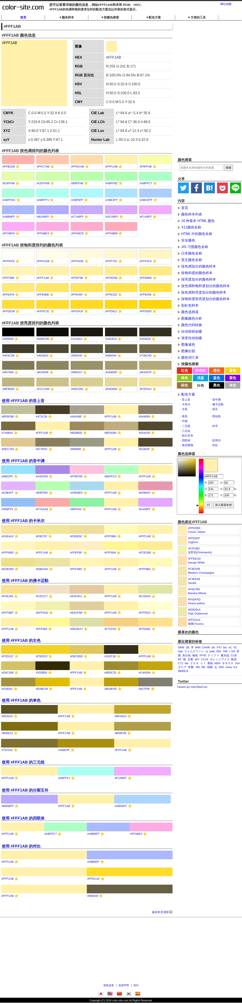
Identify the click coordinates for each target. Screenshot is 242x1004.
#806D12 (7, 733)
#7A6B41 (7, 432)
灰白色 (186, 655)
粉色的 (200, 370)
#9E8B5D (76, 432)
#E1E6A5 (145, 596)
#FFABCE (77, 233)
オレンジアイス (220, 659)
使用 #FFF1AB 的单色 (21, 700)
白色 (200, 385)
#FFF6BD (8, 552)
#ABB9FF (9, 216)
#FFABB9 (111, 233)
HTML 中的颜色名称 (196, 234)
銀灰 (234, 659)
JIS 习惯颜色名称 (194, 247)
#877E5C (42, 449)
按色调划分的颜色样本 (198, 266)
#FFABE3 (43, 233)
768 (225, 651)
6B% (218, 663)
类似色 (216, 416)
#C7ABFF (77, 216)
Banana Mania (197, 593)
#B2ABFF (43, 216)
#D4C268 (7, 672)
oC (230, 647)
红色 (184, 370)
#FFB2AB (9, 166)
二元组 (186, 426)
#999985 (75, 449)
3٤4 (237, 663)
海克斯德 (187, 445)
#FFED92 (111, 277)
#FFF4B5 (76, 569)
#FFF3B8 (8, 277)
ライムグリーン (194, 651)
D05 (221, 667)
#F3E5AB (194, 568)
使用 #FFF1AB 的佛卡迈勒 (25, 580)
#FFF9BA (110, 536)
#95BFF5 (7, 509)
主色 (185, 409)
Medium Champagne (201, 572)
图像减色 (188, 344)
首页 (23, 17)
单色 (185, 416)
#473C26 (41, 416)
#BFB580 (8, 389)
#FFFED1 (145, 612)
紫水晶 (225, 655)
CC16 (204, 659)
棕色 (184, 385)
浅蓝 (200, 378)
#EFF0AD (42, 612)
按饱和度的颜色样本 (196, 273)
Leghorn (193, 542)
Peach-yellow (196, 603)
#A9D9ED (76, 492)
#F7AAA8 (42, 509)
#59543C (77, 355)
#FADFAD (194, 599)
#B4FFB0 (42, 492)
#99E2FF (7, 476)
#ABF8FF (77, 200)
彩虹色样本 (190, 305)
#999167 (76, 372)
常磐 (191, 667)
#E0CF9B (76, 612)
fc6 (233, 651)
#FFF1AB (111, 166)
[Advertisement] (199, 89)
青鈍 (210, 663)
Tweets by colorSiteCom (192, 687)
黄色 (232, 370)
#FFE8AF (194, 538)
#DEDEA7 (76, 629)
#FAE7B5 (194, 589)
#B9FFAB (77, 183)
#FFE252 (111, 294)
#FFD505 (145, 311)
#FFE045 (145, 294)
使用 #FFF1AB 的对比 (21, 846)
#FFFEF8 (9, 261)
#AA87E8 (42, 476)
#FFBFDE (76, 476)
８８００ (227, 663)
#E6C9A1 (76, 596)
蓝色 (216, 378)
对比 (215, 445)
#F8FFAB (146, 166)
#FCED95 (145, 552)
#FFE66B (43, 294)
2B (187, 647)
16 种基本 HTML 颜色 (198, 221)
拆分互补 (187, 435)
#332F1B (110, 656)
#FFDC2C (43, 311)
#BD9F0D (110, 688)
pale (212, 651)
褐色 (195, 655)
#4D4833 (42, 355)
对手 (215, 426)
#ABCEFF (146, 200)
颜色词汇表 (190, 357)
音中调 (216, 399)
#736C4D (146, 355)
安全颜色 (188, 240)
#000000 (8, 338)
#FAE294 (7, 596)
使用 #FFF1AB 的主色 (21, 640)
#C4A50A (145, 672)
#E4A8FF (145, 509)
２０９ (194, 663)
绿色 (184, 378)
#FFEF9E (77, 277)
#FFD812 (111, 311)
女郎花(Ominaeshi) (200, 552)
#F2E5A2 (145, 389)
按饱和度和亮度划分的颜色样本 (205, 299)
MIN (198, 647)
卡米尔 (186, 404)
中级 (185, 421)
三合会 (186, 430)
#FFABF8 (9, 233)
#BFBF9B (8, 416)
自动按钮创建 (191, 331)
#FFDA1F (77, 311)
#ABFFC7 (146, 183)
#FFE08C (145, 629)
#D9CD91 (77, 389)
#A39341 (7, 688)
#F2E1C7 (42, 596)
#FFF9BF (7, 612)
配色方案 (188, 394)
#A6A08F (76, 416)
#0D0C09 (43, 338)
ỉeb (186, 663)
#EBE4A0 (42, 569)
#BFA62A (120, 716)
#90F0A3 (76, 509)
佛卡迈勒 (218, 404)
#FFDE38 (9, 311)
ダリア (182, 667)
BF (180, 659)
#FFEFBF (76, 552)
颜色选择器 (190, 312)
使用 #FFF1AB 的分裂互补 (25, 790)
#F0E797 (41, 536)
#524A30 (144, 432)
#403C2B (8, 355)
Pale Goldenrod (197, 613)
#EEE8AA (194, 609)
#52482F (144, 449)
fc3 (235, 667)
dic (213, 647)
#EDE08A (8, 569)
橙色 (216, 370)
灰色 (232, 385)
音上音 (186, 399)
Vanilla (192, 583)
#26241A (111, 338)
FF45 (203, 655)
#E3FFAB (9, 183)
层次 (215, 409)
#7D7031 (7, 750)
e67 (197, 659)
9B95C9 (183, 671)
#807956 (8, 372)
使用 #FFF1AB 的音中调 (23, 461)
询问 (135, 985)
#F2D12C (8, 656)
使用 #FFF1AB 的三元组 (23, 762)
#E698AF (144, 492)
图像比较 (188, 351)
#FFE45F (77, 294)
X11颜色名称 (191, 227)
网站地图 (226, 4)
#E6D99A (111, 389)
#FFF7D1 (111, 261)
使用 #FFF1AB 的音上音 (23, 401)
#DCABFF (111, 216)
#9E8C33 (110, 672)
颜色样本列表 (191, 214)
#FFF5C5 (146, 261)
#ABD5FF (121, 806)
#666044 (111, 355)
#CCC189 (43, 389)
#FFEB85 (146, 277)
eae (180, 651)
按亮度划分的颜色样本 (198, 279)
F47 (219, 647)
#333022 (145, 338)
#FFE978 (8, 294)
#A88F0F (64, 750)
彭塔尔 (216, 440)
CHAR (206, 647)
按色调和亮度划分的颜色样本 (203, 292)
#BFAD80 (110, 432)
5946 (181, 647)
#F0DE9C (76, 536)
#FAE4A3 (7, 536)
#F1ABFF (146, 216)
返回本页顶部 (160, 912)
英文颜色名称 (191, 260)
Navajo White (196, 562)
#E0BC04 (42, 688)
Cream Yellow (196, 532)
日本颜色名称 (191, 253)
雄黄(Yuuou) (196, 623)
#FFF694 (110, 552)
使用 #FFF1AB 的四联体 (23, 818)
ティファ (213, 655)
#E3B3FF (7, 492)
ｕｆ (203, 663)
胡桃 (210, 667)
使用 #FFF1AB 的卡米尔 (23, 521)
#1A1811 (76, 338)
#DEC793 (8, 449)
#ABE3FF (111, 200)
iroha (229, 667)
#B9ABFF (8, 806)
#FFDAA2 (194, 619)
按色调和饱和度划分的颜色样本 (205, 286)
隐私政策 (109, 985)
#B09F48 (120, 733)
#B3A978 (145, 372)
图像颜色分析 (191, 318)
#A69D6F (111, 372)
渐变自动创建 (191, 338)
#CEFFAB (43, 183)
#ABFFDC (9, 200)
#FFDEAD (194, 558)
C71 (180, 663)
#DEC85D (76, 656)
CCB (234, 655)
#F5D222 (41, 656)
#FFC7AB (43, 166)
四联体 (186, 440)
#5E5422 (7, 716)
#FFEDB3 (194, 528)
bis (225, 647)
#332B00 (41, 672)
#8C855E (43, 372)
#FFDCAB (77, 166)
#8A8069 (144, 416)
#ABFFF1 (43, 200)
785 (197, 667)
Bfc (203, 667)
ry (207, 651)
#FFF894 (41, 629)
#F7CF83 (110, 629)
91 (235, 647)
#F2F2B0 (193, 548)
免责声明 (124, 985)
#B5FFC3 (110, 476)
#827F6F (144, 688)
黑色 (216, 385)
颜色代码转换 (191, 325)
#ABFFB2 (111, 183)
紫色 (232, 378)
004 (218, 651)
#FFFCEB (43, 261)
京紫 (190, 659)
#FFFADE (77, 261)
